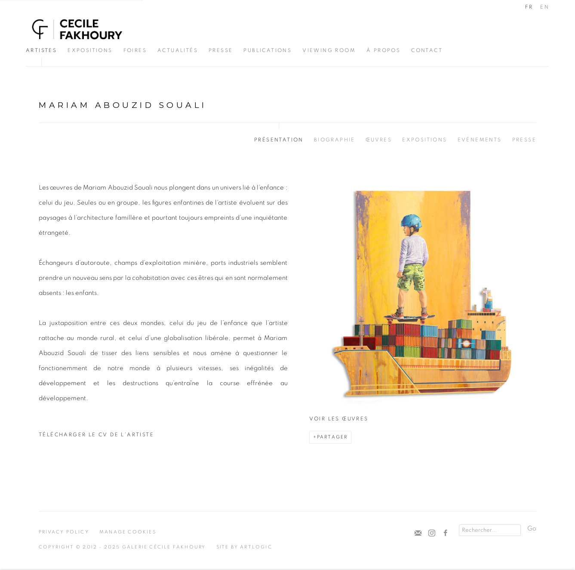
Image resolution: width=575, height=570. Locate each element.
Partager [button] (332, 437)
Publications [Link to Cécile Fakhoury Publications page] (267, 50)
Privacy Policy (64, 532)
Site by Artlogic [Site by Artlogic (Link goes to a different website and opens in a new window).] (244, 547)
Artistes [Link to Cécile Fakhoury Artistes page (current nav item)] (41, 50)
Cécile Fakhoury (77, 29)
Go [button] (531, 528)
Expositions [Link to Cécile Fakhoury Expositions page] (90, 50)
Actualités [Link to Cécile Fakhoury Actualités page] (177, 50)
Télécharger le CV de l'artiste (96, 437)
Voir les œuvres (339, 418)
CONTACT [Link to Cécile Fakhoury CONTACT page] (427, 50)
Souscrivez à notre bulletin (418, 533)
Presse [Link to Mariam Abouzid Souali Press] (524, 139)
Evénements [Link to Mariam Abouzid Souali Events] (480, 139)
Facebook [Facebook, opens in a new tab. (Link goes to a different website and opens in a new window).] (446, 533)
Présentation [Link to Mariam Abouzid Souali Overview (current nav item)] (279, 139)
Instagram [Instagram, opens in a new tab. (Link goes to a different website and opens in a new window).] (432, 533)
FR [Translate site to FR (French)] (529, 6)
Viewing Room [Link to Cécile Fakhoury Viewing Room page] (329, 50)
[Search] (490, 530)
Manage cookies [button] (127, 532)
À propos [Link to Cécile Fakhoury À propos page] (383, 50)
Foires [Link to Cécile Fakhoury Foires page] (135, 50)
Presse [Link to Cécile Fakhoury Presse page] (221, 50)
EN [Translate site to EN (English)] (544, 6)
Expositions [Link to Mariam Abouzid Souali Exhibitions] (424, 139)
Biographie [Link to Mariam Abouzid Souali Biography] (334, 139)
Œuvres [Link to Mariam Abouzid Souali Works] (379, 139)
